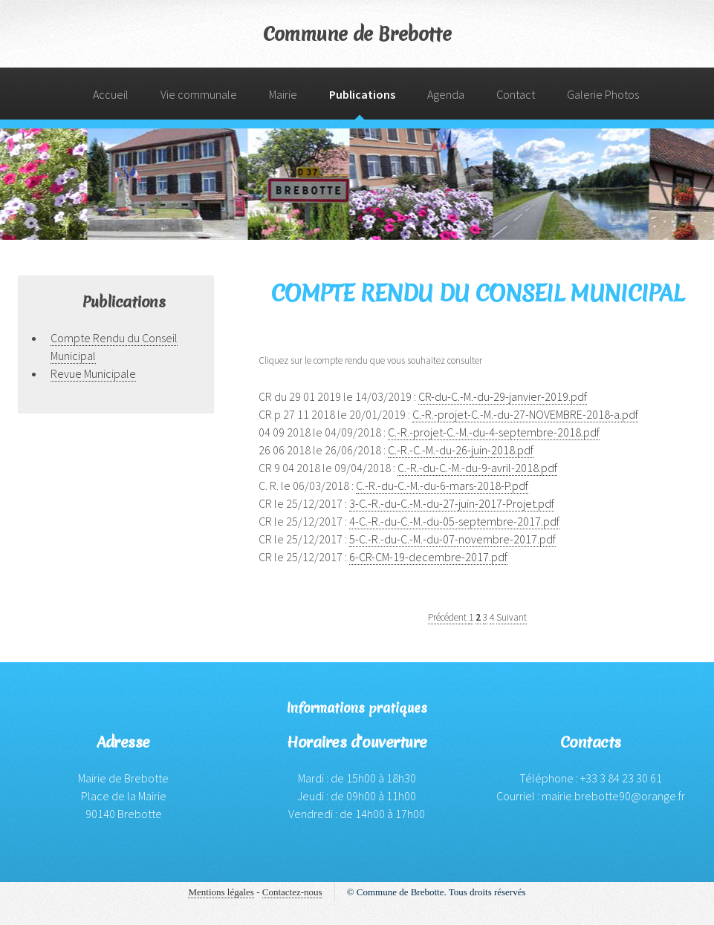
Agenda (445, 94)
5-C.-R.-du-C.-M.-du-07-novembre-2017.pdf (452, 539)
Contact (515, 94)
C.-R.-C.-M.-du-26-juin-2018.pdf (460, 449)
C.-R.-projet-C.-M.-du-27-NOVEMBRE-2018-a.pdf (525, 414)
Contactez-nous (292, 892)
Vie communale (198, 94)
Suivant (511, 617)
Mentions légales (220, 892)
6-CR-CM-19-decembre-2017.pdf (428, 556)
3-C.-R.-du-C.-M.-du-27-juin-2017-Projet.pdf (451, 503)
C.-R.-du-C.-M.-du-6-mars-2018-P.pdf (442, 485)
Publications (362, 94)
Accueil (111, 94)
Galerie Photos (603, 94)
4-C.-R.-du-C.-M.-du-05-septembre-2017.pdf (454, 521)
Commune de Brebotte (357, 34)
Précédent (448, 617)
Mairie (283, 94)
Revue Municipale (93, 373)
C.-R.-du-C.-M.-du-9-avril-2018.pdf (477, 467)
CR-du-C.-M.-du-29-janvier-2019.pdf (502, 396)
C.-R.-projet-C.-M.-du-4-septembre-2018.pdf (494, 432)
